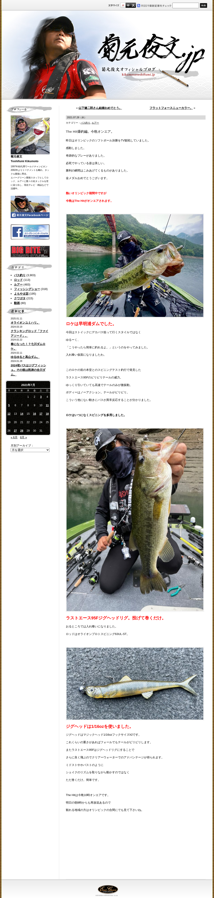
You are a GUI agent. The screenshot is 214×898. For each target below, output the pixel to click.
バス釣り (20, 275)
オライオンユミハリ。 (25, 322)
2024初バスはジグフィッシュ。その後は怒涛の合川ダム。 (28, 370)
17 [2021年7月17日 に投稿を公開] (40, 413)
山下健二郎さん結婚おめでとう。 (100, 108)
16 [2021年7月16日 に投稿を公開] (34, 413)
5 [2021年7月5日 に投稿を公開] (9, 405)
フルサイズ (133, 5)
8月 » (23, 437)
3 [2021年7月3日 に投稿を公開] (41, 396)
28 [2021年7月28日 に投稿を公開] (21, 430)
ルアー (18, 284)
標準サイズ (122, 5)
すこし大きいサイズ (128, 5)
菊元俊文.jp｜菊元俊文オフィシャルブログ (107, 55)
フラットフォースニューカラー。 (171, 108)
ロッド (18, 280)
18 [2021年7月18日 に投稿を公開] (47, 413)
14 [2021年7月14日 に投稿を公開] (21, 413)
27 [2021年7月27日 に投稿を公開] (15, 430)
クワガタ (20, 298)
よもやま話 (21, 293)
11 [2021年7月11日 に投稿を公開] (47, 405)
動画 (17, 303)
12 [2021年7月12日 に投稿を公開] (9, 413)
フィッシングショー (27, 289)
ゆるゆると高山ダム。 (25, 357)
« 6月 (14, 437)
